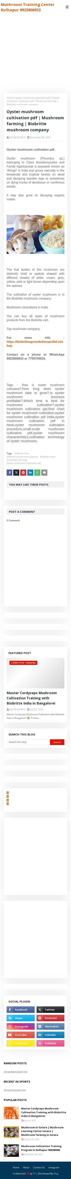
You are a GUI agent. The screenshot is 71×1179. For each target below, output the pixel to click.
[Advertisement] (35, 52)
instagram (53, 1167)
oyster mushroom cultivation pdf (33, 97)
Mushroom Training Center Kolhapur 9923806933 (28, 7)
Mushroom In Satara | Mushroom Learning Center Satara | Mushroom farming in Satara (42, 1131)
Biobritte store (47, 456)
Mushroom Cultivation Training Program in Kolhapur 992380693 (41, 1148)
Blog (56, 1173)
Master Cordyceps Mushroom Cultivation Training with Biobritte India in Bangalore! (32, 698)
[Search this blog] (28, 742)
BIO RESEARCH (17, 137)
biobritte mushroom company (22, 456)
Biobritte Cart (22, 453)
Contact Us (39, 1167)
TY (34, 1173)
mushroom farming (17, 460)
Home (10, 97)
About (26, 1167)
